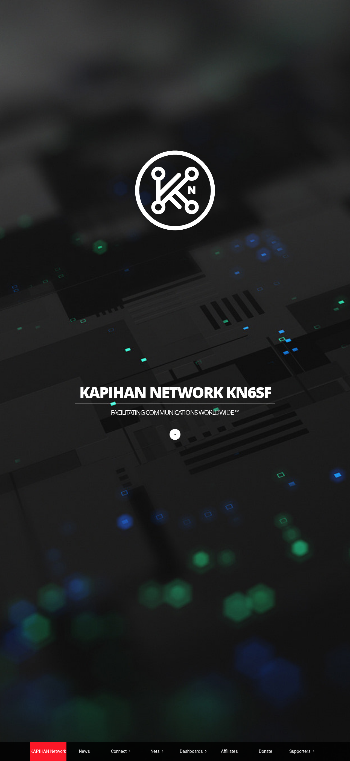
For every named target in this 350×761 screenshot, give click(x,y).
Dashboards (191, 751)
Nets (155, 751)
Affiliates (229, 751)
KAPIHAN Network (48, 751)
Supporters (300, 751)
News (84, 751)
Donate (265, 751)
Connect (119, 751)
